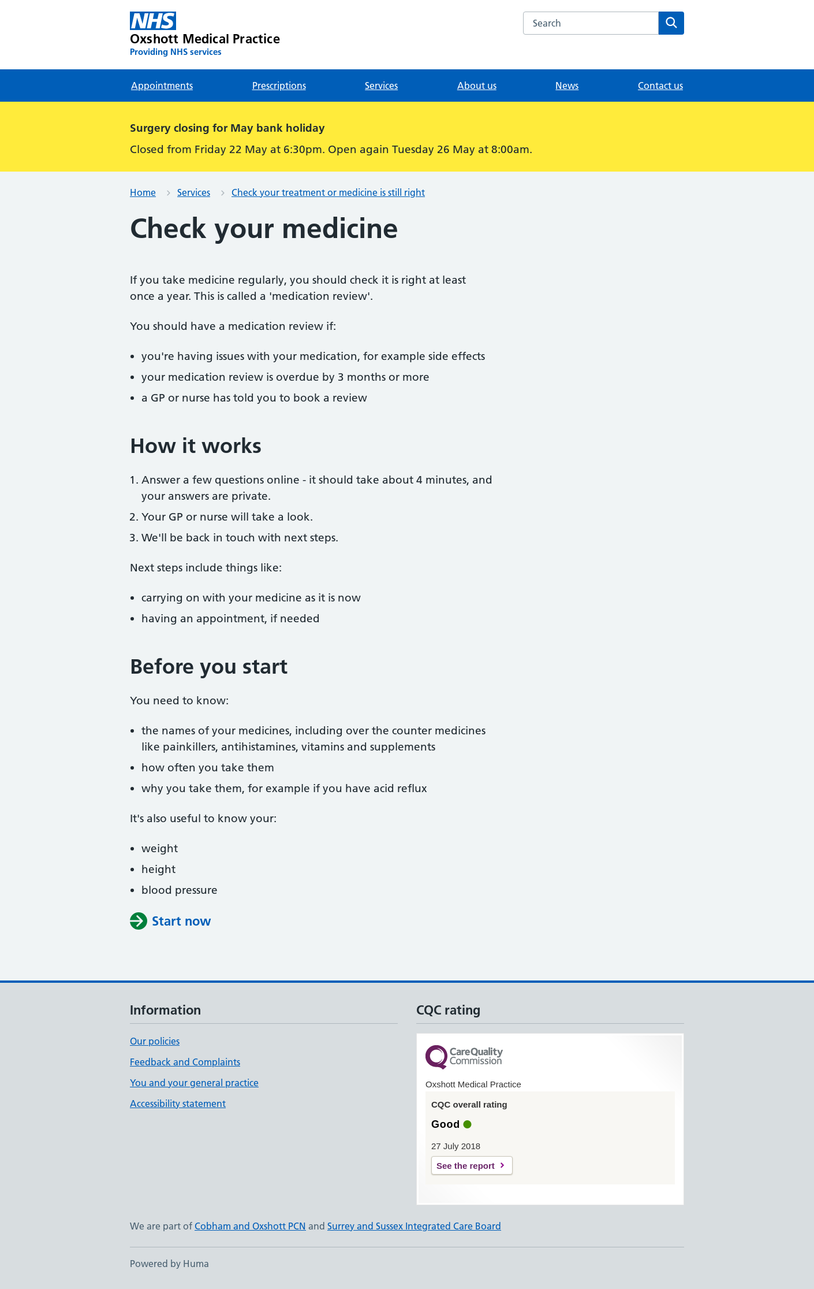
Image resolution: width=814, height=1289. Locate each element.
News (566, 85)
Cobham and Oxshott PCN (250, 1226)
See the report (465, 1166)
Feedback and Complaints (185, 1062)
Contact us (660, 85)
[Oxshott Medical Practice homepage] (205, 35)
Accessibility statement (178, 1103)
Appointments (162, 85)
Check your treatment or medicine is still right (328, 192)
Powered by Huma (169, 1263)
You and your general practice (194, 1083)
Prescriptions (279, 85)
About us (476, 85)
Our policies (155, 1041)
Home (143, 192)
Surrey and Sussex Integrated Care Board (414, 1226)
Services (381, 85)
